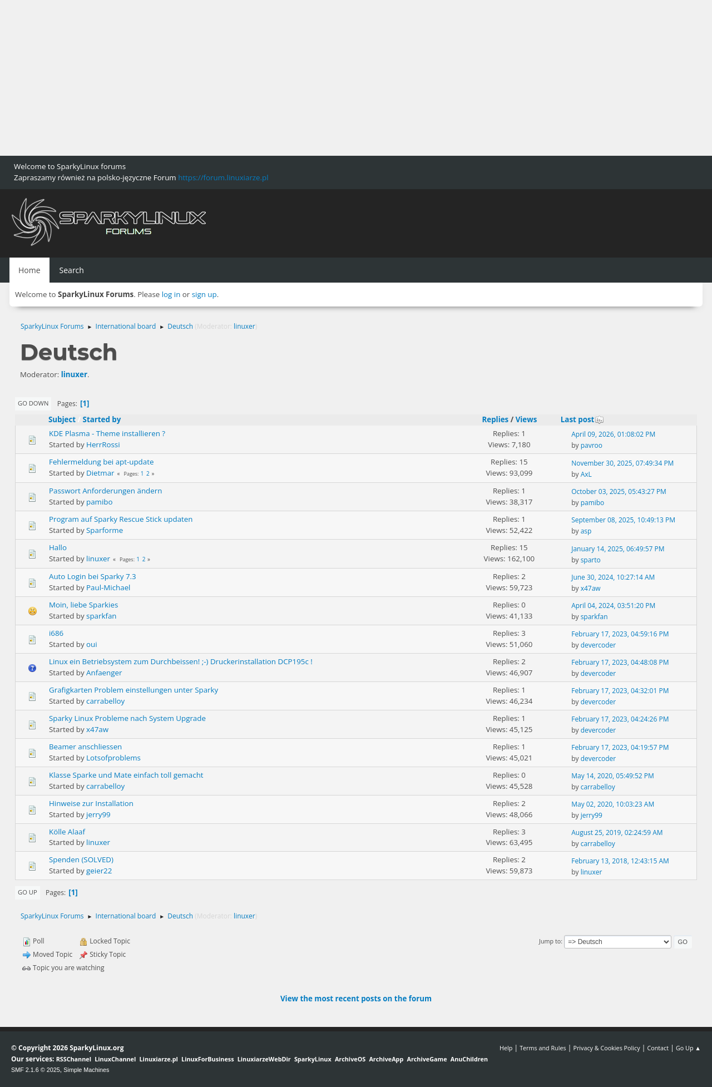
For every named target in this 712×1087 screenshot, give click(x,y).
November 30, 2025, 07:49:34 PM (622, 463)
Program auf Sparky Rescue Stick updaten (121, 519)
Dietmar (100, 473)
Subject (62, 419)
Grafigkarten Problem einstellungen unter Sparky (133, 690)
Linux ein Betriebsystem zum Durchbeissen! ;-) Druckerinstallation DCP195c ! (181, 661)
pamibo (99, 502)
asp (586, 531)
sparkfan (101, 616)
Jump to (550, 941)
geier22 (99, 871)
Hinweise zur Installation (91, 803)
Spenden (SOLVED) (81, 859)
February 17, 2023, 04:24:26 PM (620, 719)
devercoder (598, 645)
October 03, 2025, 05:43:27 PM (618, 491)
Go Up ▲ (688, 1048)
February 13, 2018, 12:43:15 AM (620, 861)
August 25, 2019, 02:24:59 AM (616, 832)
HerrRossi (103, 444)
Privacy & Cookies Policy (606, 1048)
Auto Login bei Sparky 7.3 (92, 576)
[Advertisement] (334, 78)
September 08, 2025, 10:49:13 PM (623, 520)
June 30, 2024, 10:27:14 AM (613, 577)
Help (506, 1048)
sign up (204, 294)
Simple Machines (86, 1069)
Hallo (58, 547)
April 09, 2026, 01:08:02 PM (613, 434)
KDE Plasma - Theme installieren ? (107, 433)
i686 (56, 633)
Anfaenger (104, 673)
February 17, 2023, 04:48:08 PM (620, 662)
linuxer (244, 326)
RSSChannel (73, 1059)
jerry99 (98, 814)
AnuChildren (469, 1059)
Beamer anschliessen (85, 747)
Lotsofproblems (113, 758)
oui (91, 644)
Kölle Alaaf (67, 832)
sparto (591, 560)
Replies (495, 419)
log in (171, 294)
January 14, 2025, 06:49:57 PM (617, 549)
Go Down (33, 403)
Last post (583, 419)
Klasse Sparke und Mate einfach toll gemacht (126, 775)
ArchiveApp (386, 1059)
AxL (586, 474)
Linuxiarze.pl (159, 1059)
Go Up (27, 892)
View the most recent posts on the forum (356, 999)
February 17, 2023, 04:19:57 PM (620, 747)
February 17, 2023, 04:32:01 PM (620, 690)
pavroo (591, 445)
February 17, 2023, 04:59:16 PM (620, 634)
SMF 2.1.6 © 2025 (35, 1069)
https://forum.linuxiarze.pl (223, 177)
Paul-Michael (108, 587)
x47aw (591, 588)
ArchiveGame (427, 1059)
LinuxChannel (115, 1059)
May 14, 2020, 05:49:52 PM (612, 775)
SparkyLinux (313, 1059)
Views (526, 419)
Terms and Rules (543, 1048)
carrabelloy (105, 701)
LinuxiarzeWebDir (264, 1059)
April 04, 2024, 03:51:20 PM (613, 605)
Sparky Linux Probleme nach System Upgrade (127, 718)
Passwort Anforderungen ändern (105, 491)
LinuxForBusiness (207, 1059)
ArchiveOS (350, 1059)
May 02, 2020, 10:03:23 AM (612, 804)
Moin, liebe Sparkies (83, 605)
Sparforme (104, 530)
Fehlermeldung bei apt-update (101, 462)
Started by (102, 419)
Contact (658, 1048)
